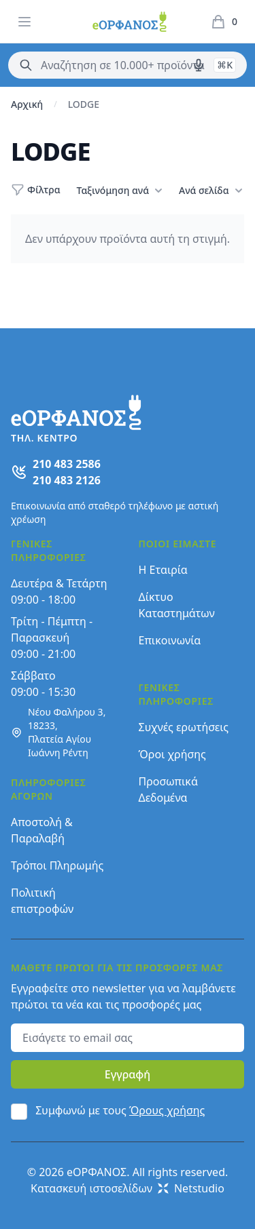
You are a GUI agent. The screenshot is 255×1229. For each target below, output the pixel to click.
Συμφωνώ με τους (120, 1110)
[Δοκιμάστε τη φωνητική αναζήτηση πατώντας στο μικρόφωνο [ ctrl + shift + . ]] (198, 65)
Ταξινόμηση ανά (120, 190)
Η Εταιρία (163, 569)
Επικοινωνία (170, 640)
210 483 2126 (67, 480)
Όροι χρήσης (172, 754)
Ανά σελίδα (210, 190)
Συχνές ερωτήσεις (184, 727)
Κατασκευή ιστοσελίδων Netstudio (127, 1188)
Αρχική (27, 104)
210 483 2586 (67, 463)
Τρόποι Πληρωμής (57, 865)
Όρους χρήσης (167, 1110)
